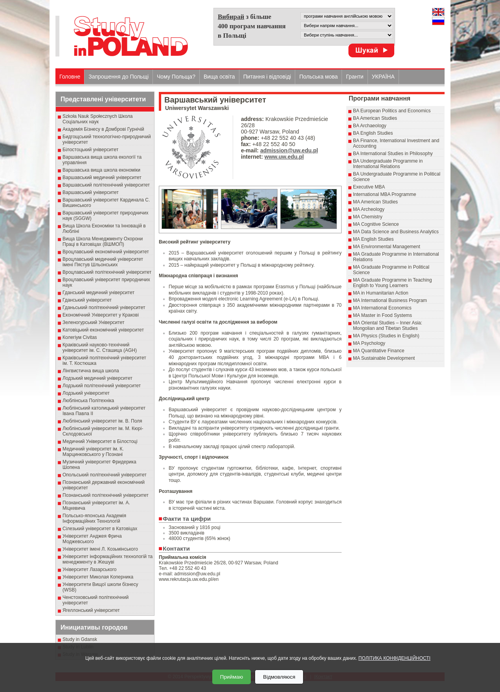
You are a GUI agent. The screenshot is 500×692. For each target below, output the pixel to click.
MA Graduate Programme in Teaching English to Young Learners (392, 282)
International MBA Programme (384, 194)
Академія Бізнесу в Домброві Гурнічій (103, 129)
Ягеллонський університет (91, 610)
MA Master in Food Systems (382, 315)
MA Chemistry (367, 217)
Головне (69, 76)
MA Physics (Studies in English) (386, 336)
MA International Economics (382, 308)
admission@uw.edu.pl (289, 150)
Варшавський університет (91, 192)
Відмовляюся (279, 677)
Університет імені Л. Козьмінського (100, 549)
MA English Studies (373, 239)
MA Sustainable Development (384, 358)
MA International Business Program (390, 300)
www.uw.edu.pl (284, 157)
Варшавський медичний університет (102, 177)
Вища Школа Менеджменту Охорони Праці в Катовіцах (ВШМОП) (103, 241)
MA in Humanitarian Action (380, 293)
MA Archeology (368, 209)
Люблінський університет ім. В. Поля (102, 421)
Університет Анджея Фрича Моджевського (92, 538)
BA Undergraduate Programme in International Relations (388, 163)
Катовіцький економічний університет (103, 330)
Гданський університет (87, 300)
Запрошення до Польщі (118, 76)
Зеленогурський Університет (93, 322)
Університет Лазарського (90, 569)
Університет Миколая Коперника (98, 577)
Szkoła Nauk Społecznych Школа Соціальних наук (98, 119)
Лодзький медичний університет (97, 378)
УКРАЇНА (383, 76)
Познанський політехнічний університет (106, 495)
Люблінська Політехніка (88, 400)
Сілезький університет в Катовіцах (100, 528)
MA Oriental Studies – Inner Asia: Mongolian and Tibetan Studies (387, 325)
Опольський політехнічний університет (105, 475)
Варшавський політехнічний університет (106, 185)
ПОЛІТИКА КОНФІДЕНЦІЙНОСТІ (394, 658)
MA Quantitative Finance (378, 350)
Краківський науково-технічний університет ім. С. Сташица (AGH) (100, 347)
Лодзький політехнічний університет (102, 385)
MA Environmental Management (386, 246)
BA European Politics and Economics (391, 111)
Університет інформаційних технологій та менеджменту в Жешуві (108, 559)
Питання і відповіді (267, 76)
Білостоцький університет (90, 149)
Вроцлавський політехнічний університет (107, 272)
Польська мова (318, 76)
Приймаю (231, 677)
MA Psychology (369, 343)
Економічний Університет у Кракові (101, 315)
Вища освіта (219, 76)
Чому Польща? (176, 76)
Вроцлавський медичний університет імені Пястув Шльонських (103, 261)
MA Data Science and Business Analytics (396, 231)
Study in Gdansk (80, 639)
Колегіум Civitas (80, 337)
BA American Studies (375, 118)
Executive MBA (369, 187)
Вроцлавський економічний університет (106, 251)
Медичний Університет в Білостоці (100, 441)
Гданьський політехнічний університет (104, 307)
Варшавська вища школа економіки (101, 170)
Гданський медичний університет (98, 292)
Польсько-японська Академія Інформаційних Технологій (94, 518)
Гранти (354, 76)
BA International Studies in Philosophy (393, 153)
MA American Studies (375, 202)
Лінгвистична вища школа (91, 370)
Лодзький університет (86, 393)
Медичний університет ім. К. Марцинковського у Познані (93, 451)
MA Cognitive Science (376, 224)
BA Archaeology (369, 125)
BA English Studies (373, 133)
